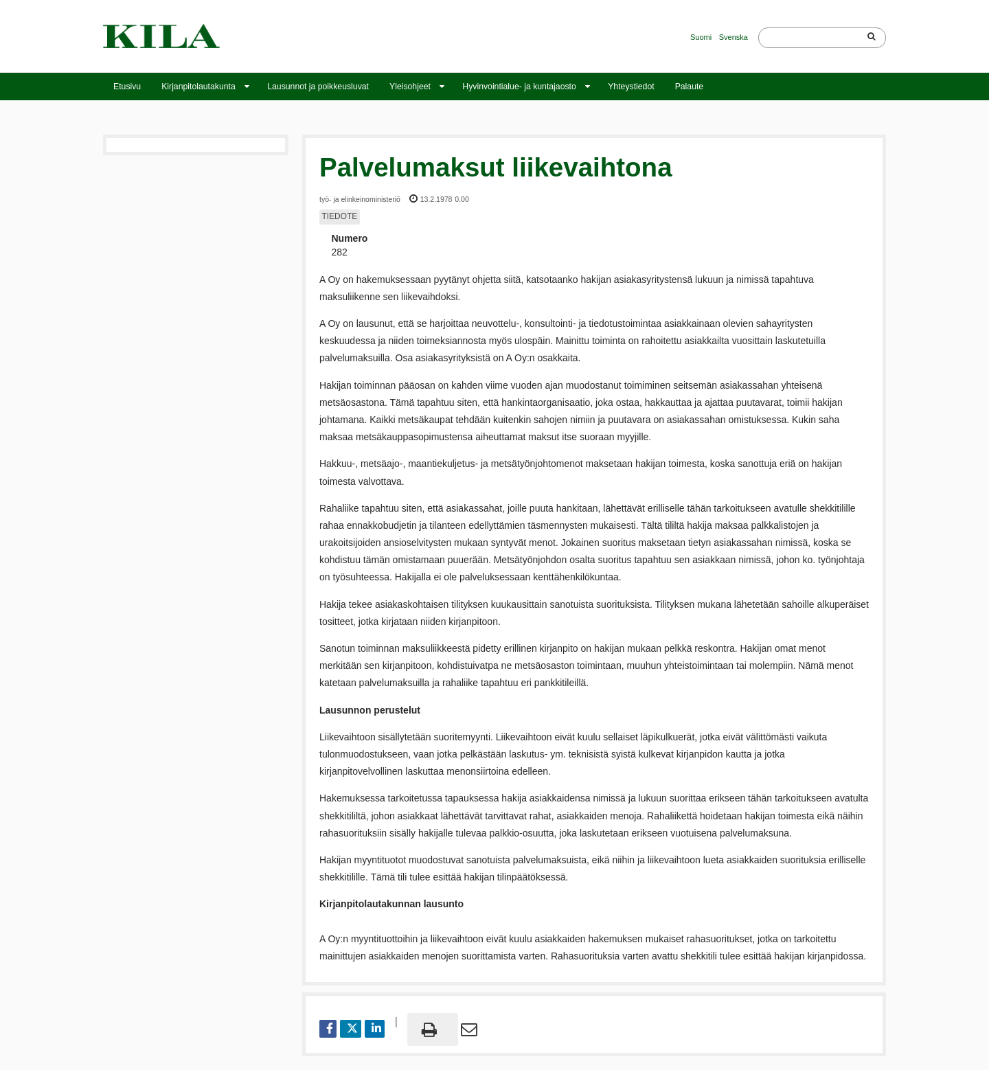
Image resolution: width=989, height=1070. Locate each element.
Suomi (701, 37)
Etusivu (127, 86)
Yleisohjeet (410, 86)
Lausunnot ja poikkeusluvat (318, 86)
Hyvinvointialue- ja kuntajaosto (519, 86)
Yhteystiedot (631, 86)
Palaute (689, 86)
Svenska (733, 37)
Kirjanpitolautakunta (198, 86)
